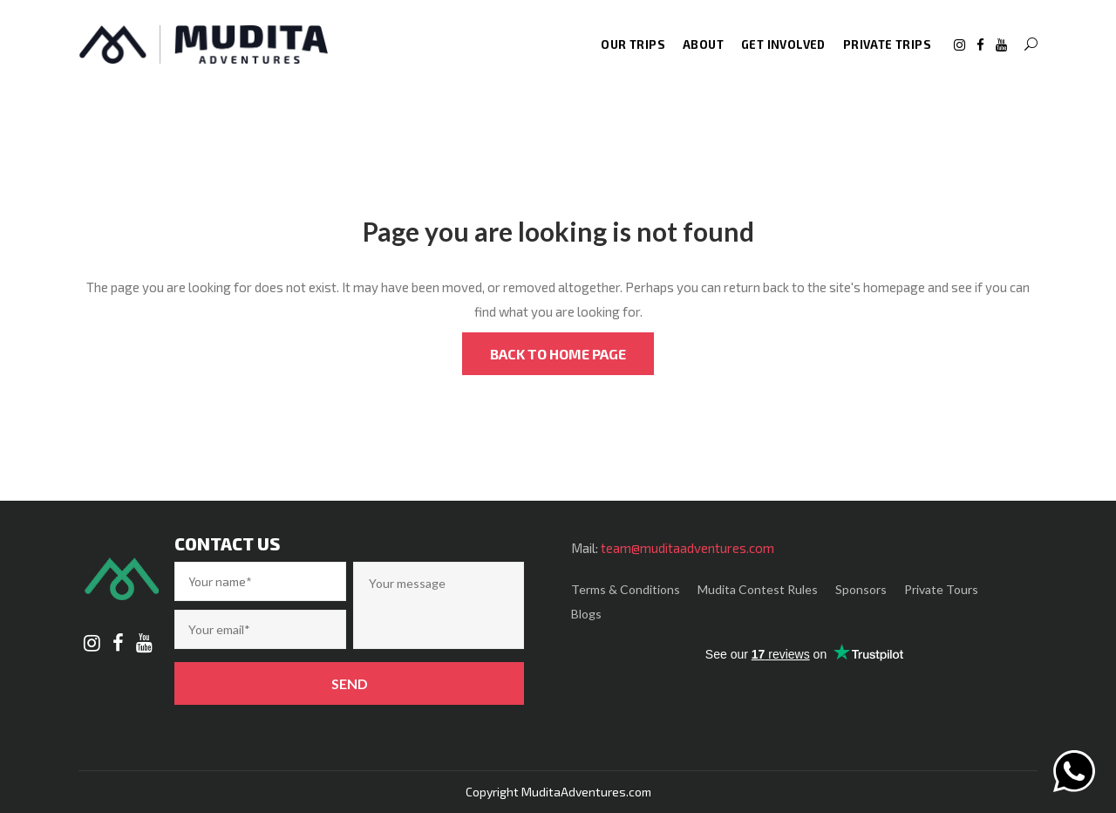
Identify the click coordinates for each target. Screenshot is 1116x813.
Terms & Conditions (625, 589)
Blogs (586, 613)
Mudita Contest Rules (758, 589)
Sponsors (861, 589)
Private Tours (941, 589)
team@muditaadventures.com (687, 548)
